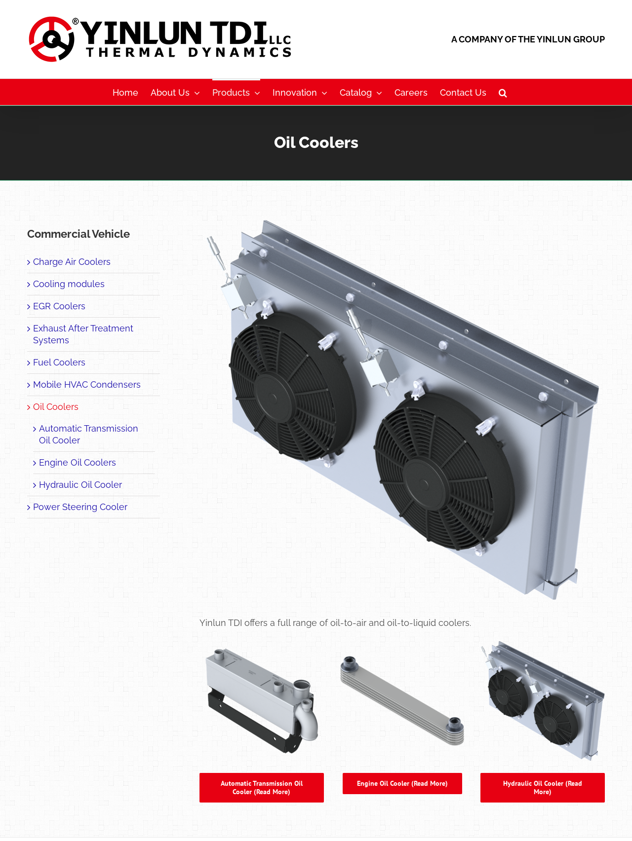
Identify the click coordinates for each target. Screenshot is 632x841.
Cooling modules (69, 284)
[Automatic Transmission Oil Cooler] (261, 643)
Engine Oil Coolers (77, 462)
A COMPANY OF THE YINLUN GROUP (528, 39)
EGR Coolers (59, 306)
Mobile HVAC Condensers (87, 384)
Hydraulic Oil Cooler (80, 484)
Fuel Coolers (59, 362)
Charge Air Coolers (72, 261)
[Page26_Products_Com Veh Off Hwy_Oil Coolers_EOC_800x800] (402, 643)
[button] (503, 92)
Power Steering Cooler (80, 507)
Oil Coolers (56, 407)
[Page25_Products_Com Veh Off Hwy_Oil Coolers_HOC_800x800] (542, 643)
